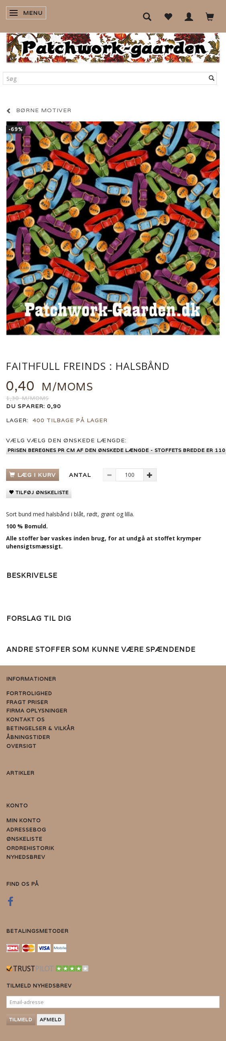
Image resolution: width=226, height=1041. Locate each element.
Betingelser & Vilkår (40, 728)
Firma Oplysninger (36, 710)
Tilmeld (21, 1019)
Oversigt (21, 746)
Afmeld (51, 1019)
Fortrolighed (29, 693)
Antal (81, 474)
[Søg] (212, 78)
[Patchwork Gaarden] (113, 46)
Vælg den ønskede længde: (66, 440)
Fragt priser (27, 702)
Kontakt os (25, 719)
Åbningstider (28, 737)
